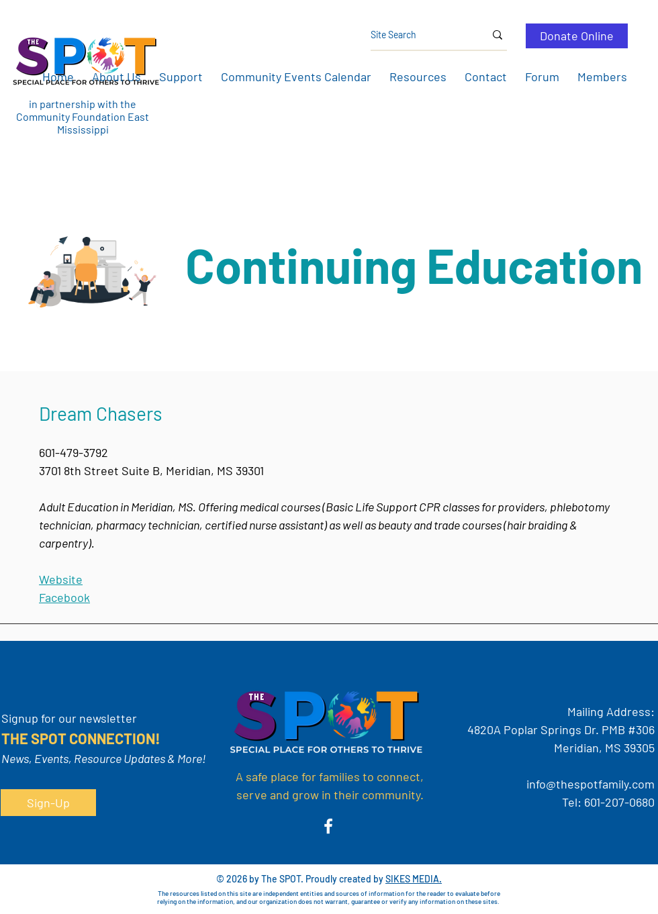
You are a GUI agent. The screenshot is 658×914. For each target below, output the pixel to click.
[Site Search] (418, 35)
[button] (116, 76)
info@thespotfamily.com (590, 783)
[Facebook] (328, 826)
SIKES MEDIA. (413, 878)
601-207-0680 (619, 802)
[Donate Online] (577, 35)
